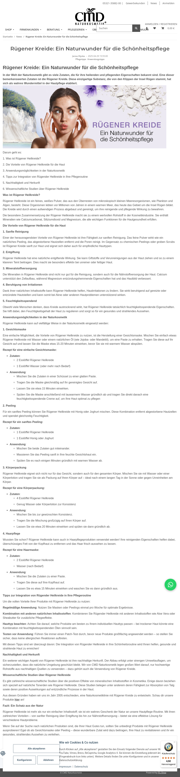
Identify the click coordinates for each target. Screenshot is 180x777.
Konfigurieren (26, 760)
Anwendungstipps (96, 59)
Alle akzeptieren (38, 748)
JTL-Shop (162, 772)
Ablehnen (50, 760)
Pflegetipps (80, 59)
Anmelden (168, 3)
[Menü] (174, 743)
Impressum (67, 766)
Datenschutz (83, 766)
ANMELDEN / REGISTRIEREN (161, 24)
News (154, 3)
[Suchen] (114, 28)
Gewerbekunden (135, 3)
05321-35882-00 (112, 3)
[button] (147, 28)
